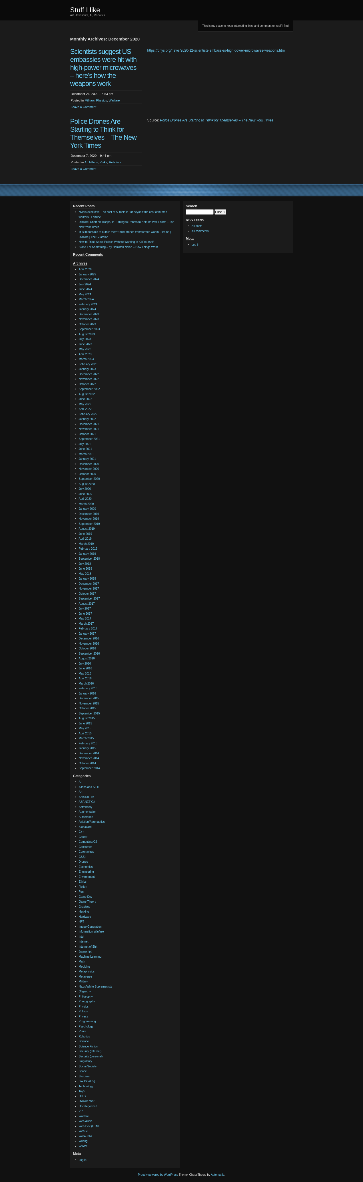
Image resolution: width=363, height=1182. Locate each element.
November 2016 (89, 643)
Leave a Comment (84, 107)
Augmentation (88, 811)
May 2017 (85, 618)
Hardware (85, 916)
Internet (84, 941)
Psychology (86, 1026)
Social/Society (88, 1066)
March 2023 (86, 359)
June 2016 (85, 668)
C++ (81, 831)
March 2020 (86, 503)
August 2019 (87, 528)
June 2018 (85, 568)
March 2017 (86, 623)
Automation (86, 817)
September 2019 (89, 523)
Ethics (93, 162)
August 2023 (87, 334)
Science (84, 1041)
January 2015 (87, 748)
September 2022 (89, 389)
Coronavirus (86, 851)
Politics (83, 1011)
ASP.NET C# (87, 801)
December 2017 (89, 583)
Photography (87, 1001)
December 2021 (89, 424)
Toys (82, 1091)
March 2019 (86, 543)
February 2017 (88, 628)
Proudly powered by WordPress (158, 1174)
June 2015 (85, 723)
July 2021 (85, 444)
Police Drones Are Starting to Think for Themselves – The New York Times (103, 133)
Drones (83, 861)
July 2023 (85, 339)
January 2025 (87, 274)
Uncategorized (88, 1106)
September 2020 (89, 478)
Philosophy (86, 996)
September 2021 (89, 438)
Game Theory (87, 901)
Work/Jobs (85, 1136)
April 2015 (85, 733)
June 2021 (85, 448)
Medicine (84, 966)
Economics (86, 866)
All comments (200, 231)
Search (191, 206)
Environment (87, 876)
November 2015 (89, 703)
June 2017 (85, 613)
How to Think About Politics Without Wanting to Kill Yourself (116, 241)
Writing (83, 1141)
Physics (101, 100)
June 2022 (85, 399)
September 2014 (89, 768)
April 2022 (85, 409)
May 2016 (85, 673)
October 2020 (87, 474)
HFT (81, 921)
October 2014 (87, 763)
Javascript (85, 951)
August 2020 (87, 484)
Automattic (217, 1174)
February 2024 (88, 304)
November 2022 (89, 379)
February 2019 (88, 548)
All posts (197, 226)
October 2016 (87, 648)
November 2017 (89, 588)
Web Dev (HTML (89, 1126)
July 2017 (85, 608)
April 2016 (85, 678)
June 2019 (85, 533)
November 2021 (89, 428)
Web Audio (86, 1121)
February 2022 (88, 414)
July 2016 (85, 663)
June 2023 (85, 344)
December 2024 (89, 279)
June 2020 (85, 493)
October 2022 (87, 384)
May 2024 (85, 294)
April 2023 (85, 354)
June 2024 (85, 289)
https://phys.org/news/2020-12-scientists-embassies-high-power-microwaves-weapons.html (216, 50)
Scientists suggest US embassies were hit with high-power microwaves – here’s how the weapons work (103, 67)
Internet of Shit (88, 946)
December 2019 (89, 513)
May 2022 (85, 404)
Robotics (115, 162)
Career (83, 836)
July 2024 (85, 284)
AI (86, 162)
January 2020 (87, 508)
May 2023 (85, 349)
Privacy (83, 1016)
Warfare (114, 100)
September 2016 (89, 653)
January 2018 (87, 578)
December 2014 (89, 753)
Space (83, 1071)
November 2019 (89, 518)
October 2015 (87, 708)
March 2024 (86, 299)
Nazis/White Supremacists (95, 986)
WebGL (84, 1131)
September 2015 (89, 713)
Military (89, 100)
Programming (87, 1021)
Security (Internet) (90, 1051)
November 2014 (89, 758)
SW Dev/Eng (87, 1081)
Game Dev (86, 896)
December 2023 (89, 314)
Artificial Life (86, 797)
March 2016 (86, 683)
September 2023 (89, 329)
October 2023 (87, 324)
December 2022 (89, 374)
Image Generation (90, 926)
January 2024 (87, 309)
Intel (81, 936)
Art (81, 791)
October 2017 (87, 593)
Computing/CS (88, 841)
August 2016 (87, 658)
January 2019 (87, 553)
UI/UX (83, 1096)
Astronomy (86, 807)
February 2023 (88, 364)
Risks (103, 162)
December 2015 (89, 698)
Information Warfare (91, 931)
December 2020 (89, 464)
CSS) (82, 856)
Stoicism (84, 1076)
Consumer (85, 846)
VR (81, 1111)
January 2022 (87, 419)
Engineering (86, 871)
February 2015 (88, 743)
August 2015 (87, 718)
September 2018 (89, 558)
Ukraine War (87, 1101)
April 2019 (85, 538)
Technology (86, 1086)
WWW (83, 1146)
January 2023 (87, 369)
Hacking (84, 911)
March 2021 (86, 454)
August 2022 (87, 394)
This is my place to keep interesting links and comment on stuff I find (245, 25)
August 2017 (87, 603)
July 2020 (85, 488)
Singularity (85, 1061)
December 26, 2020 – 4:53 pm (92, 94)
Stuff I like (85, 10)
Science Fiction (88, 1046)
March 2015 (86, 738)
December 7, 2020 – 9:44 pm (91, 155)
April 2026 (85, 269)
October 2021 (87, 434)
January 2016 (87, 693)
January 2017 (87, 633)
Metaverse (85, 976)
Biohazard (85, 826)
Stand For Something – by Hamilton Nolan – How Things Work (118, 247)
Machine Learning (90, 956)
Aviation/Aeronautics (92, 821)
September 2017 (89, 598)
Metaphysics (87, 971)
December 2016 (89, 638)
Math (82, 961)
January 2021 (87, 458)
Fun (81, 891)
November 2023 (89, 319)
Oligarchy (85, 991)
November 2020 (89, 468)
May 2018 (85, 573)
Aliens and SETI (89, 787)
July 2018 (85, 563)
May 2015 (85, 728)
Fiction (83, 886)
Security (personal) (91, 1056)
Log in (83, 1159)
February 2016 (88, 688)
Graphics (84, 906)
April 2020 (85, 498)
